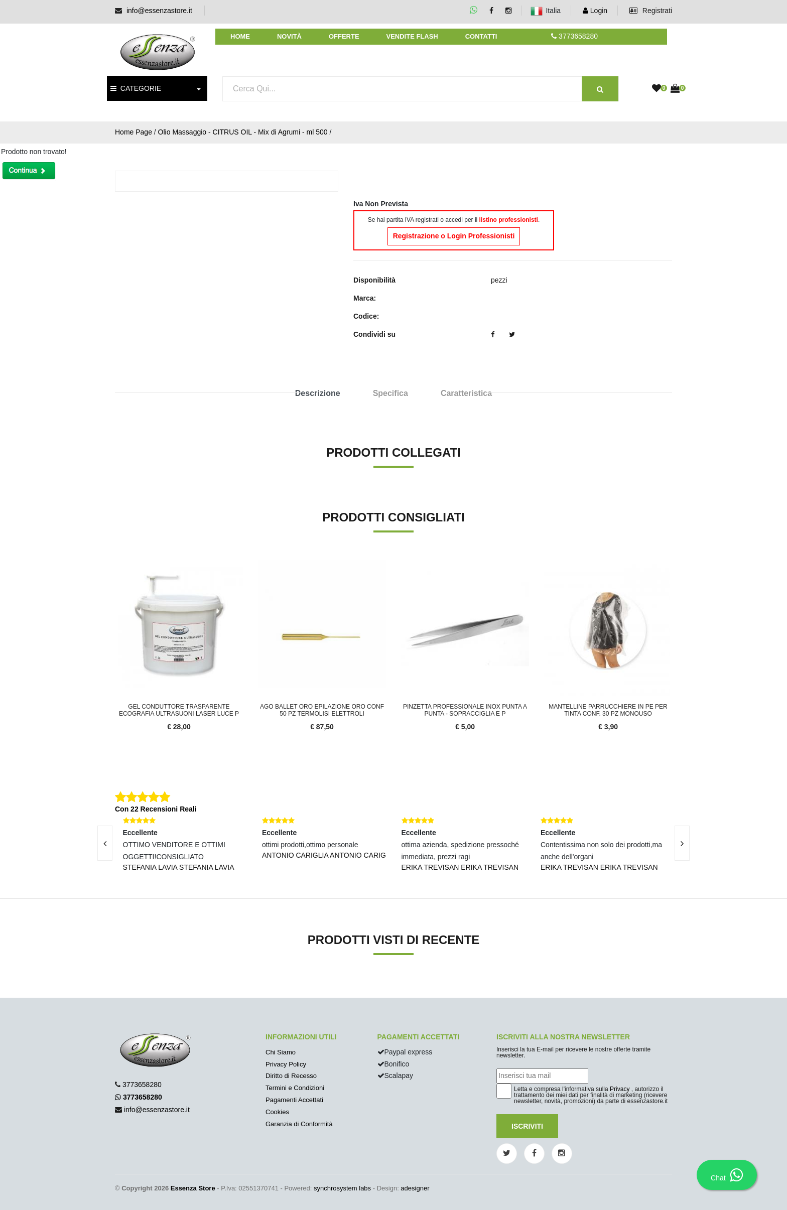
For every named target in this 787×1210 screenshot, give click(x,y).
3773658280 (142, 1085)
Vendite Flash (412, 36)
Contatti (481, 36)
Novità (289, 36)
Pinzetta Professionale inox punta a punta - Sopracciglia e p (465, 710)
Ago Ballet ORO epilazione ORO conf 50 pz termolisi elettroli (322, 710)
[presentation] (104, 843)
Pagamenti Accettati (294, 1100)
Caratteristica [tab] (466, 393)
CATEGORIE (135, 88)
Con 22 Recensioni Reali (156, 809)
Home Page (133, 132)
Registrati (650, 11)
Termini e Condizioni (295, 1088)
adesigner (415, 1188)
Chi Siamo (281, 1052)
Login (595, 11)
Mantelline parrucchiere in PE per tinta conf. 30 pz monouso (608, 710)
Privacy (619, 1089)
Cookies (277, 1112)
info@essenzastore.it (159, 11)
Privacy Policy (286, 1064)
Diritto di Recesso (291, 1076)
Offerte (344, 36)
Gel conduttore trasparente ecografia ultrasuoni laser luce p (179, 710)
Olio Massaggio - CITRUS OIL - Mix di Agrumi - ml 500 (243, 132)
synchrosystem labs (342, 1188)
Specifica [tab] (390, 393)
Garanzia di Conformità (299, 1124)
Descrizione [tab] (317, 393)
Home (240, 36)
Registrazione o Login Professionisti (454, 236)
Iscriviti (527, 1126)
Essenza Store (193, 1188)
